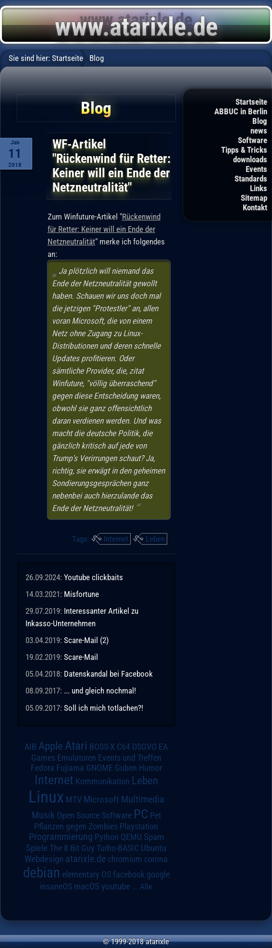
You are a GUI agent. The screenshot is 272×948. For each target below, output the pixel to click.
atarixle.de (85, 858)
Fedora (42, 768)
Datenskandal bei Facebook (108, 674)
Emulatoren (76, 758)
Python (107, 837)
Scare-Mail (81, 657)
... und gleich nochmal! (100, 690)
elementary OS (86, 874)
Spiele (37, 847)
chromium (125, 859)
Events (256, 169)
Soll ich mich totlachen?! (103, 708)
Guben (126, 768)
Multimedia (142, 799)
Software (252, 140)
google (158, 874)
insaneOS (56, 886)
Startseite (251, 102)
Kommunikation (102, 781)
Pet (155, 815)
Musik (43, 815)
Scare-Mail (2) (86, 640)
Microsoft (101, 799)
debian (41, 872)
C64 (123, 747)
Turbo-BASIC (118, 848)
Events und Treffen (129, 758)
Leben (155, 539)
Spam (154, 837)
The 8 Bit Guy (72, 848)
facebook (129, 874)
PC (141, 814)
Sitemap (254, 198)
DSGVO (144, 747)
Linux (46, 796)
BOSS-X (102, 747)
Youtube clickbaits (93, 577)
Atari (76, 746)
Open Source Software (94, 815)
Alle (146, 886)
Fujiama (70, 768)
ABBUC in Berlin (240, 111)
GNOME (99, 768)
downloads (250, 159)
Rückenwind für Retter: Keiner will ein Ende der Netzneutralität (104, 229)
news (258, 130)
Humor (150, 768)
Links (258, 188)
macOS (86, 886)
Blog (259, 121)
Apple (50, 746)
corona (156, 859)
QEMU (131, 837)
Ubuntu (153, 848)
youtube (115, 886)
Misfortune (81, 594)
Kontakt (255, 207)
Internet (116, 539)
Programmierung (61, 836)
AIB (31, 747)
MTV (74, 799)
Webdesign (44, 859)
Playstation (139, 826)
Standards (251, 178)
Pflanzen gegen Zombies (76, 826)
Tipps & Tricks (244, 150)
